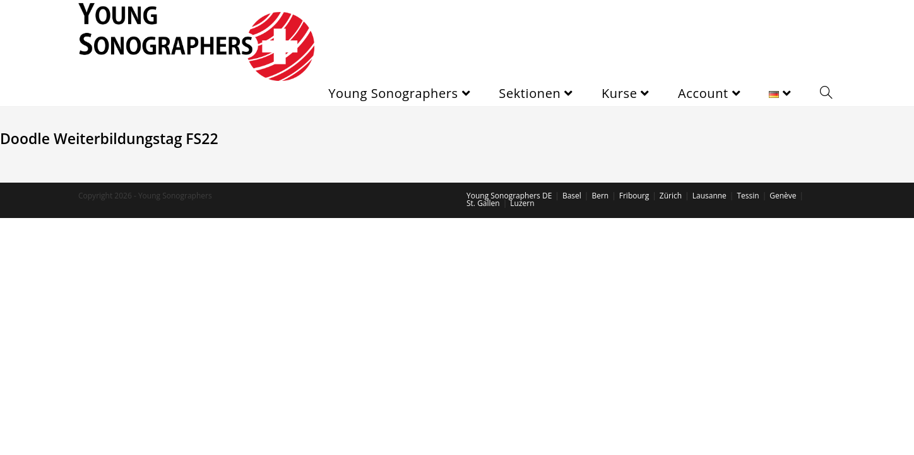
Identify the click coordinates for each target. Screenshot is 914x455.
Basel (571, 195)
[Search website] (826, 93)
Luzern (522, 203)
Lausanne (709, 195)
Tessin (748, 195)
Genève (782, 195)
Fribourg (634, 195)
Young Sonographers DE (509, 195)
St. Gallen (483, 203)
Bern (599, 195)
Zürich (671, 195)
